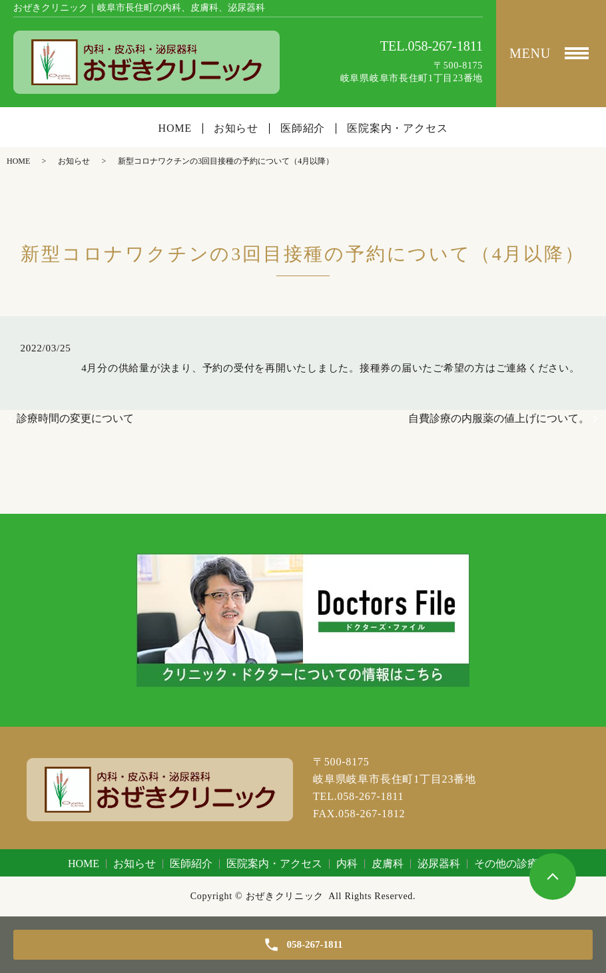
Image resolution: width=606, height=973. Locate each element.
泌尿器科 (439, 863)
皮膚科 (388, 863)
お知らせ (236, 128)
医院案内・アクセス (397, 128)
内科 (347, 863)
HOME (175, 128)
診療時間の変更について (75, 418)
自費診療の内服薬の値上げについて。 (498, 418)
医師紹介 (302, 128)
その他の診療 (506, 863)
